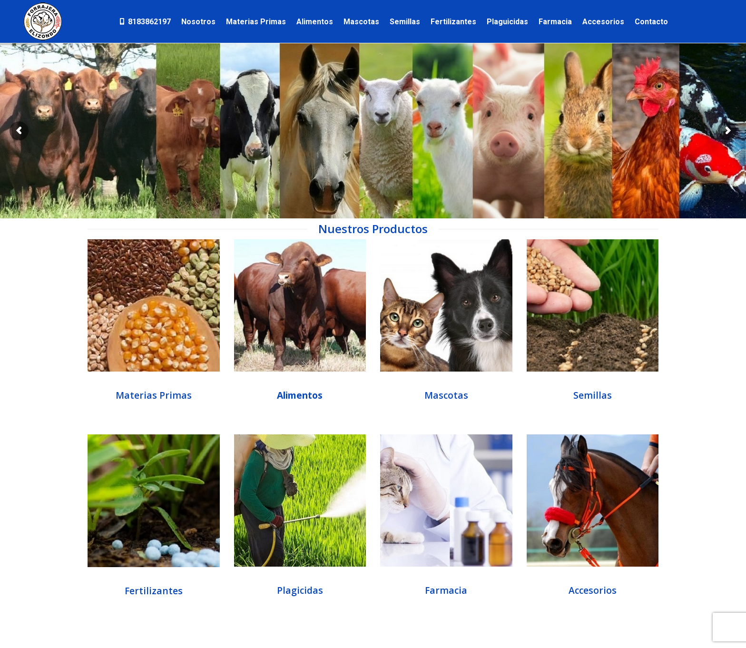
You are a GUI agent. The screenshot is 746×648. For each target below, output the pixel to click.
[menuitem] (145, 21)
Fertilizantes (154, 590)
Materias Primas (154, 395)
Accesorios (593, 590)
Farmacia (446, 590)
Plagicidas (300, 590)
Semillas (592, 395)
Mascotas (446, 395)
